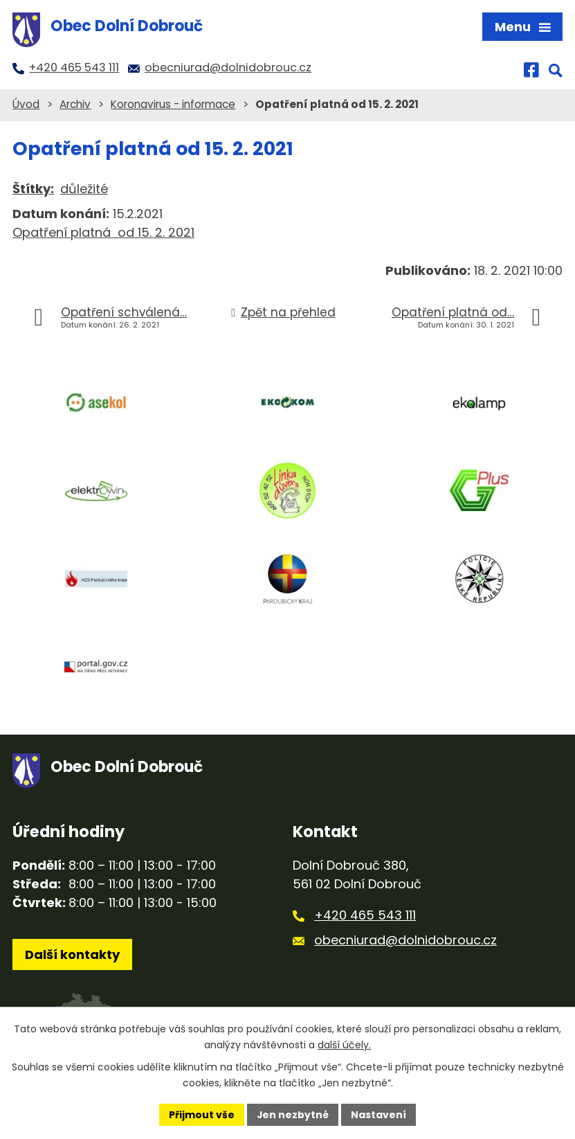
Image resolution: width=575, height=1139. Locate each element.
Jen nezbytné (293, 1114)
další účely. (344, 1045)
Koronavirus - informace (173, 104)
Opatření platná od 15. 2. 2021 (103, 232)
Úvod (25, 104)
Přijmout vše (202, 1114)
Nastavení (379, 1114)
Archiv (75, 104)
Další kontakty (72, 955)
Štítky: (33, 188)
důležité (84, 188)
